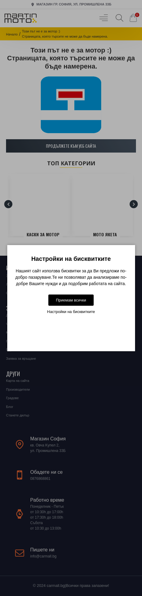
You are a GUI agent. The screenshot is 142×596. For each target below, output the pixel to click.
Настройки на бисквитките (71, 311)
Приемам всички (71, 300)
